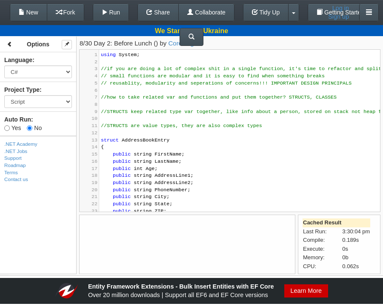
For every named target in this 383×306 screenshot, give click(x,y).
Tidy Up (266, 12)
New (28, 12)
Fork (65, 12)
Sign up (338, 16)
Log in (340, 8)
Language (18, 60)
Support (13, 158)
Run (111, 12)
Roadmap (15, 165)
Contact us (16, 179)
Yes (12, 128)
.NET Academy (20, 144)
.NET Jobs (15, 151)
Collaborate (206, 12)
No (34, 128)
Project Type (22, 89)
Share (158, 12)
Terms (11, 172)
